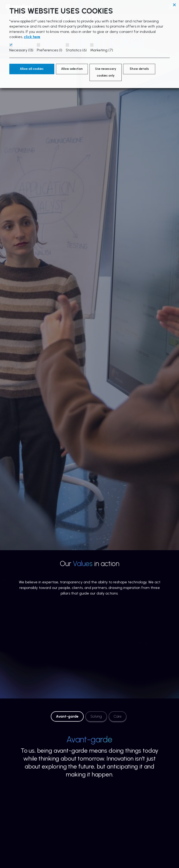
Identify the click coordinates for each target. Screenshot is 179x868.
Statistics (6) (76, 50)
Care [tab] (117, 716)
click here (32, 37)
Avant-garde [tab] (67, 716)
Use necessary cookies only (105, 72)
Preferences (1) (49, 50)
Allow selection (72, 69)
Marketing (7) (101, 50)
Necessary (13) (21, 50)
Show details (139, 69)
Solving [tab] (96, 716)
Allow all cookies (32, 69)
